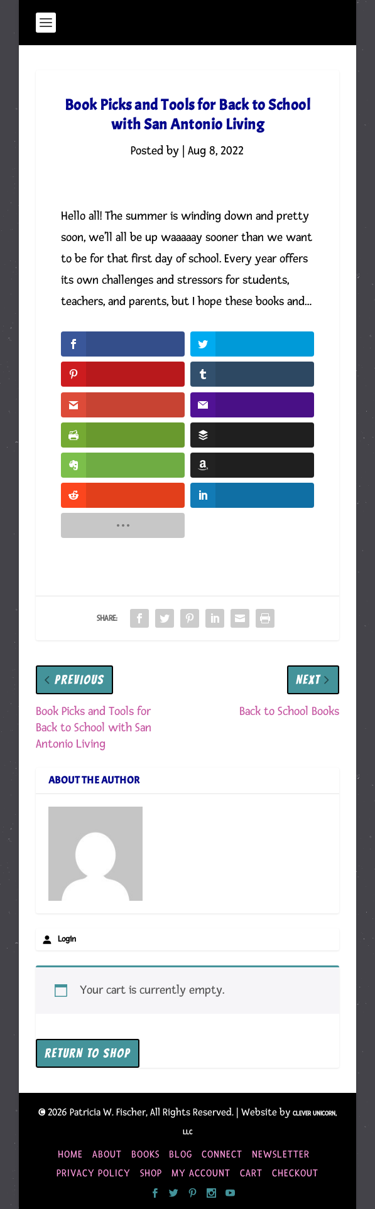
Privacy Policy (94, 1173)
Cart (251, 1173)
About (107, 1154)
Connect (222, 1154)
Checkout (295, 1173)
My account (201, 1173)
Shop (151, 1173)
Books (145, 1154)
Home (70, 1154)
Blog (180, 1154)
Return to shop (88, 1053)
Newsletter (281, 1154)
